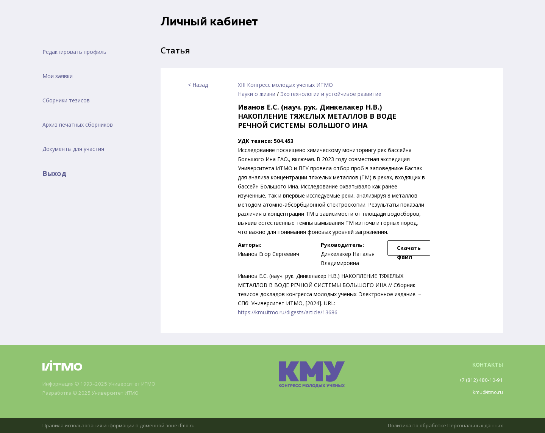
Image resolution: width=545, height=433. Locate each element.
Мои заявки (57, 76)
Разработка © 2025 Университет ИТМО (94, 393)
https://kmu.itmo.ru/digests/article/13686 (287, 312)
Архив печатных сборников (77, 124)
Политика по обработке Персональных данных (442, 425)
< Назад (198, 84)
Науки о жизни (256, 93)
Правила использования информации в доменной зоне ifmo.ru (123, 425)
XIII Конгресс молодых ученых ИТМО (285, 84)
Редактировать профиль (74, 51)
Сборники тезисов (66, 100)
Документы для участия (73, 148)
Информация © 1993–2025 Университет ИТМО (103, 384)
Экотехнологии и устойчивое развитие (330, 93)
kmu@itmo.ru (486, 391)
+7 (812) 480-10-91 (479, 379)
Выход (54, 173)
